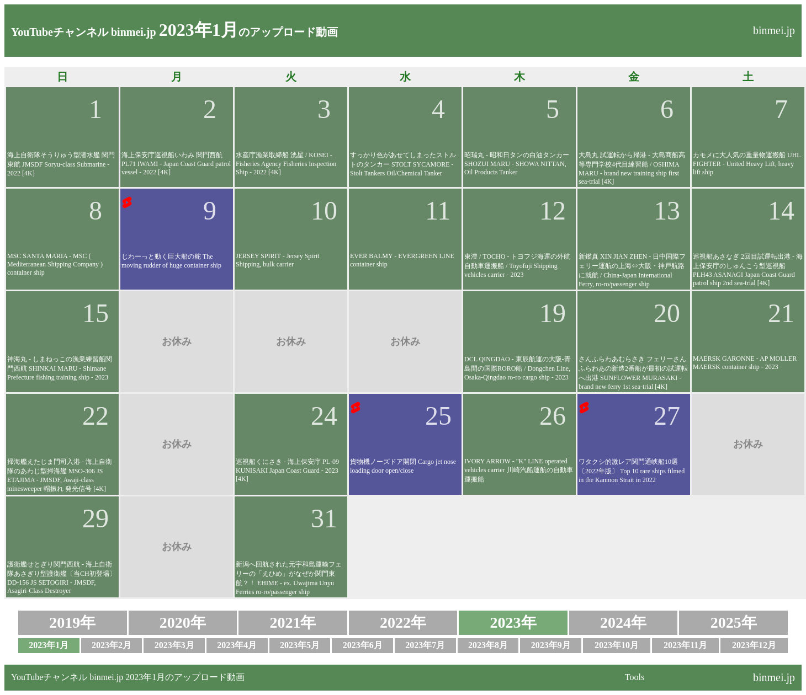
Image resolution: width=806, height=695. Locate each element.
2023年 (513, 622)
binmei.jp (774, 30)
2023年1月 (48, 645)
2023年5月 (300, 645)
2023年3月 (174, 645)
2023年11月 (685, 645)
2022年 (403, 622)
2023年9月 (551, 645)
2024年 (623, 622)
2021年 (292, 622)
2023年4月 (237, 645)
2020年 (183, 622)
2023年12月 (754, 645)
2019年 (72, 622)
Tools (634, 677)
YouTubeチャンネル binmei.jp (83, 32)
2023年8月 (488, 645)
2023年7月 (425, 645)
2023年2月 (111, 645)
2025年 (733, 622)
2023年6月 (363, 645)
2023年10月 (617, 645)
